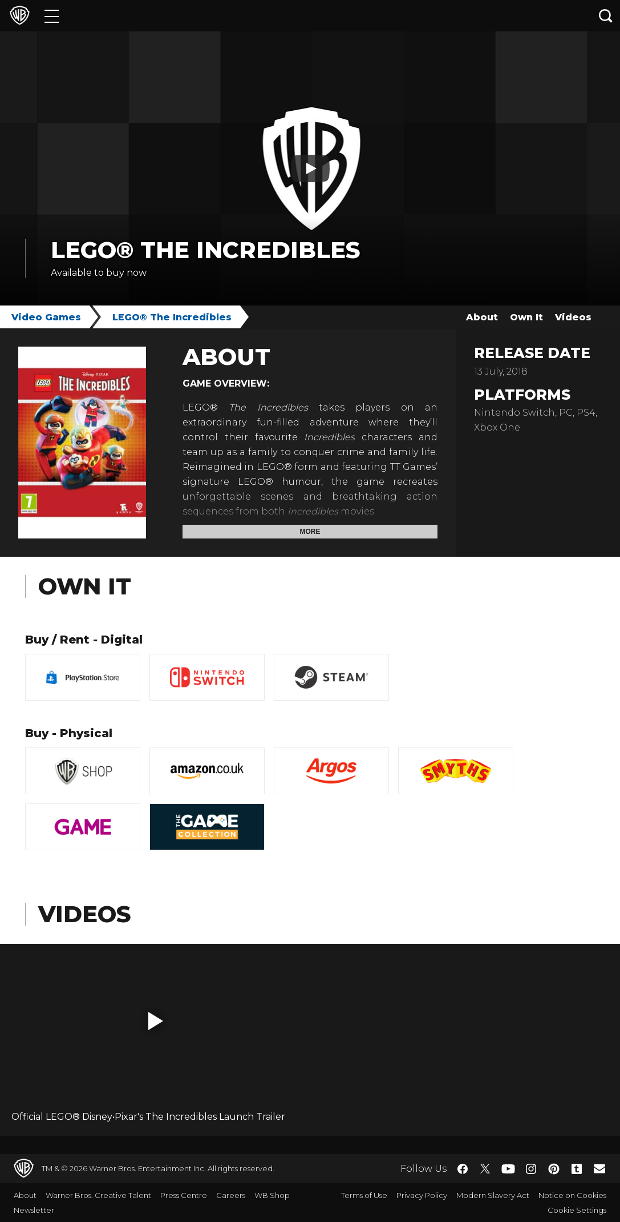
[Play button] (310, 168)
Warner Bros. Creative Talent (98, 1195)
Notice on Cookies (572, 1195)
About (482, 317)
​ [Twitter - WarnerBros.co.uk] (485, 1169)
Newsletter (34, 1210)
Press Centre (183, 1195)
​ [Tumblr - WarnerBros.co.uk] (576, 1169)
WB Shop (272, 1195)
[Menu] (51, 15)
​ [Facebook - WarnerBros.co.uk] (462, 1169)
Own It (526, 317)
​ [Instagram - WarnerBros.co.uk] (531, 1169)
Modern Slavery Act (492, 1195)
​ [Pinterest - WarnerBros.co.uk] (554, 1169)
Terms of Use (364, 1195)
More (310, 532)
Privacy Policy (421, 1195)
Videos (573, 317)
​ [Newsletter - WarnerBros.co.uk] (599, 1168)
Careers (230, 1195)
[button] (155, 1021)
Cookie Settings (577, 1210)
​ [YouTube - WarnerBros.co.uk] (508, 1168)
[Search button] (605, 15)
